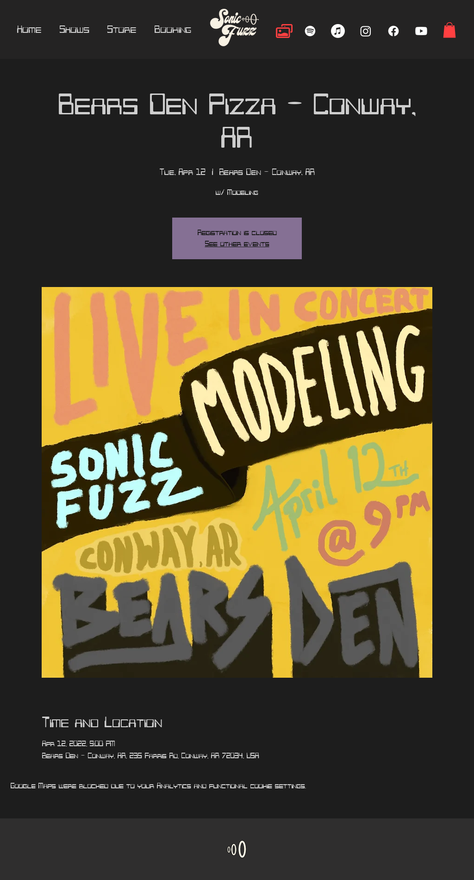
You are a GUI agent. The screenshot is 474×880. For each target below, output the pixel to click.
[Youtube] (421, 31)
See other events (237, 244)
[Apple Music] (338, 31)
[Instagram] (366, 31)
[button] (449, 29)
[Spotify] (310, 31)
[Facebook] (393, 31)
